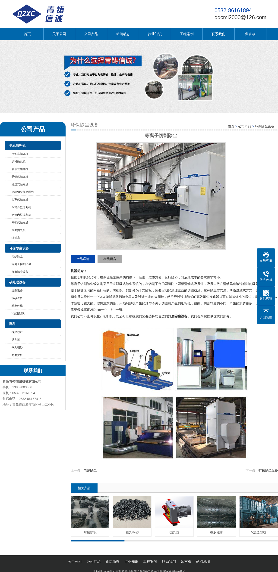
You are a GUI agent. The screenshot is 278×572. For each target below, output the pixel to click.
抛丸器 (16, 339)
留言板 (250, 34)
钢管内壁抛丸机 (21, 214)
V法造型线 (18, 313)
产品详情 (82, 259)
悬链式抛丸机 (20, 176)
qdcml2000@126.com (240, 17)
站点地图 (203, 561)
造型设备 (17, 290)
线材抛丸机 (18, 161)
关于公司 (59, 34)
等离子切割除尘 (21, 264)
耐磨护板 (17, 355)
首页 (27, 34)
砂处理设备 (17, 282)
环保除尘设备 (19, 248)
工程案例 (187, 34)
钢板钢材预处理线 (23, 192)
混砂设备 (17, 298)
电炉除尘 (17, 256)
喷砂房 (16, 237)
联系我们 (218, 34)
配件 (12, 324)
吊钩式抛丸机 (20, 153)
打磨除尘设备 (20, 271)
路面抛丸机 (18, 230)
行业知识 (155, 34)
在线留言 (109, 259)
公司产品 (91, 34)
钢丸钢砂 (17, 347)
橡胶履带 (17, 332)
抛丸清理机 (17, 145)
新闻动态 (123, 34)
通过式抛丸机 (20, 184)
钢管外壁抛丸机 (21, 207)
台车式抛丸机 (20, 199)
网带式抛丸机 (20, 222)
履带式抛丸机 (20, 169)
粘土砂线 (17, 305)
